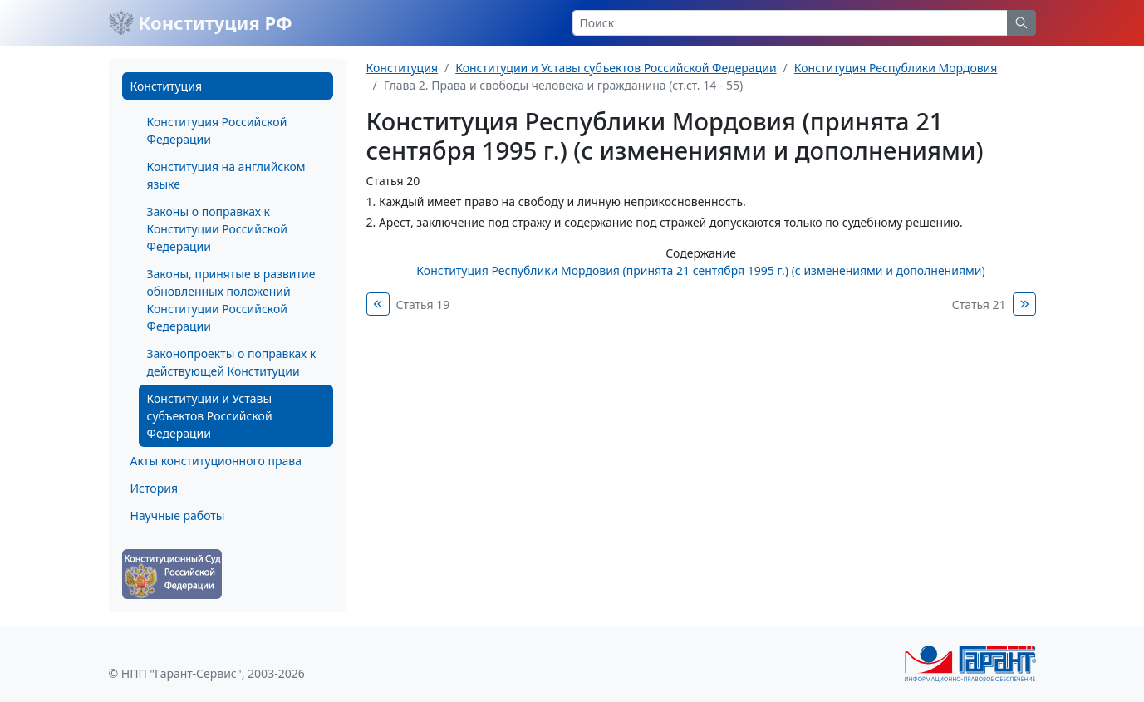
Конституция (166, 86)
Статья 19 (423, 304)
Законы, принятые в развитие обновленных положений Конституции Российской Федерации (231, 300)
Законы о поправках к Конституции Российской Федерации (217, 229)
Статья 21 (979, 304)
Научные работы (177, 515)
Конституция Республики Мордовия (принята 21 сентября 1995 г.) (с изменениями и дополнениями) (700, 270)
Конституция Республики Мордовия (896, 68)
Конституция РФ (200, 22)
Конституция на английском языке (226, 175)
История (154, 488)
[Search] (790, 23)
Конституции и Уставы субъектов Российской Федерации (209, 415)
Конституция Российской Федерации (217, 130)
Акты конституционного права (216, 461)
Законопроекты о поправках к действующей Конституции (232, 362)
